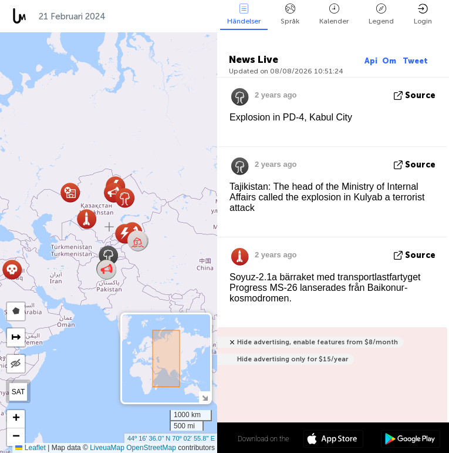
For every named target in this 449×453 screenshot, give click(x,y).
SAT (18, 392)
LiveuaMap (107, 448)
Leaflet (30, 448)
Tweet (415, 60)
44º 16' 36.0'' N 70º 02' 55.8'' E (171, 438)
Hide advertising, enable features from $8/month (317, 342)
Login (423, 14)
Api (370, 60)
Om (390, 60)
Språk (290, 14)
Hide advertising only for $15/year (292, 359)
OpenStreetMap (151, 448)
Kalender (334, 14)
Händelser (244, 14)
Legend (381, 14)
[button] (137, 241)
